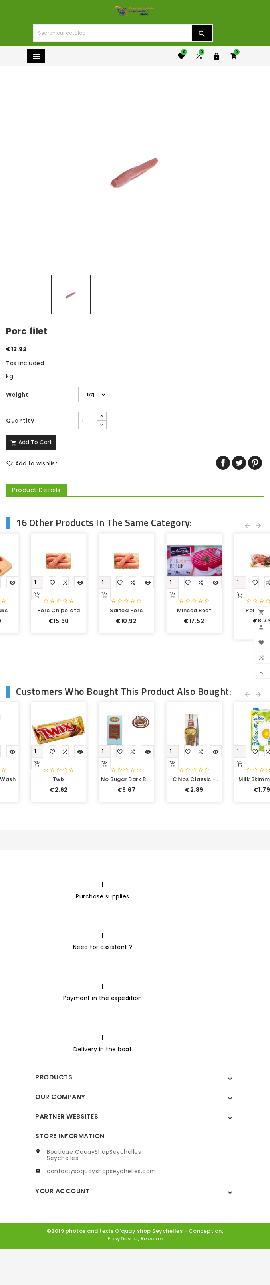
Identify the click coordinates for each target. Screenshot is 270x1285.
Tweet (239, 463)
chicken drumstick (68, 677)
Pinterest (255, 463)
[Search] (112, 33)
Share (223, 463)
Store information (70, 1170)
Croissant (67, 913)
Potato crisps (202, 913)
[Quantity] (69, 420)
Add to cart (31, 442)
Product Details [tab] (36, 490)
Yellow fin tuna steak (202, 677)
